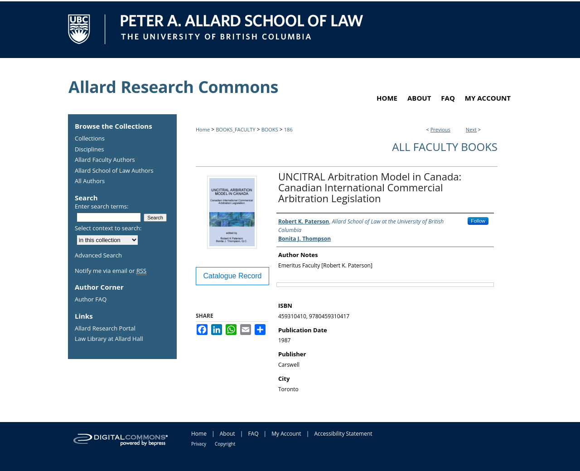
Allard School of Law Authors (114, 171)
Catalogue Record (232, 276)
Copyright (225, 444)
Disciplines (89, 149)
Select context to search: (108, 228)
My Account (286, 433)
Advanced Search (98, 255)
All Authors (90, 181)
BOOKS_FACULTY (235, 129)
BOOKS (269, 129)
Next (471, 129)
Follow (478, 220)
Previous (440, 129)
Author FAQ (90, 299)
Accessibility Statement (343, 433)
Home (203, 129)
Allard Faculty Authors (105, 160)
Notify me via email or (110, 271)
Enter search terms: (101, 206)
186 (288, 129)
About (227, 433)
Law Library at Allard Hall (109, 339)
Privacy (198, 444)
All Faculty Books (445, 146)
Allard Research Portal (105, 328)
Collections (90, 138)
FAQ (253, 433)
